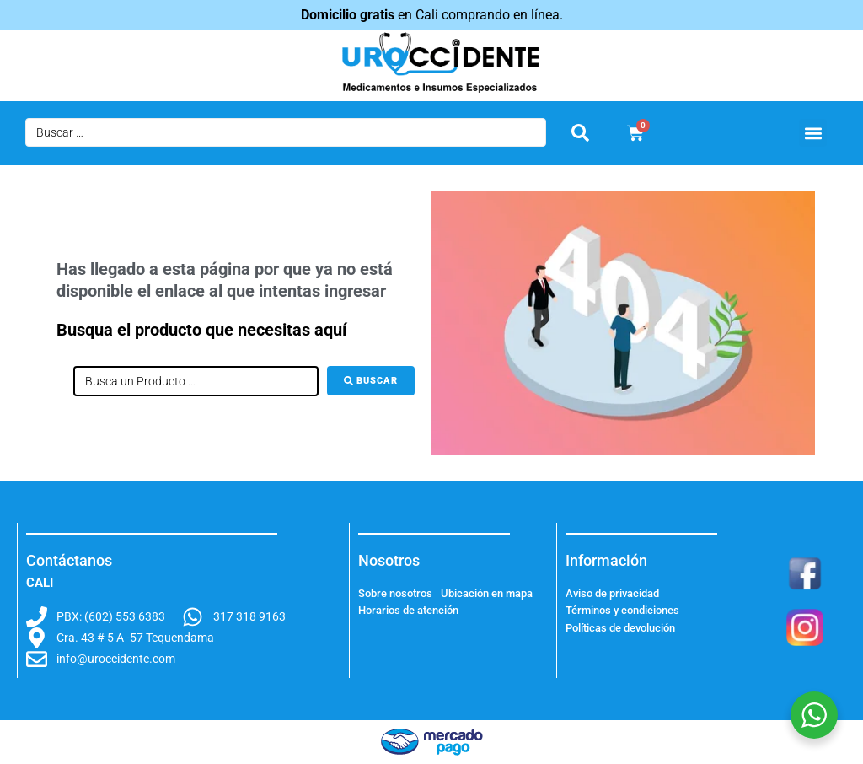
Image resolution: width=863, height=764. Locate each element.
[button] (813, 133)
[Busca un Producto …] (196, 381)
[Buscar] (371, 380)
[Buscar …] (285, 132)
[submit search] (580, 133)
